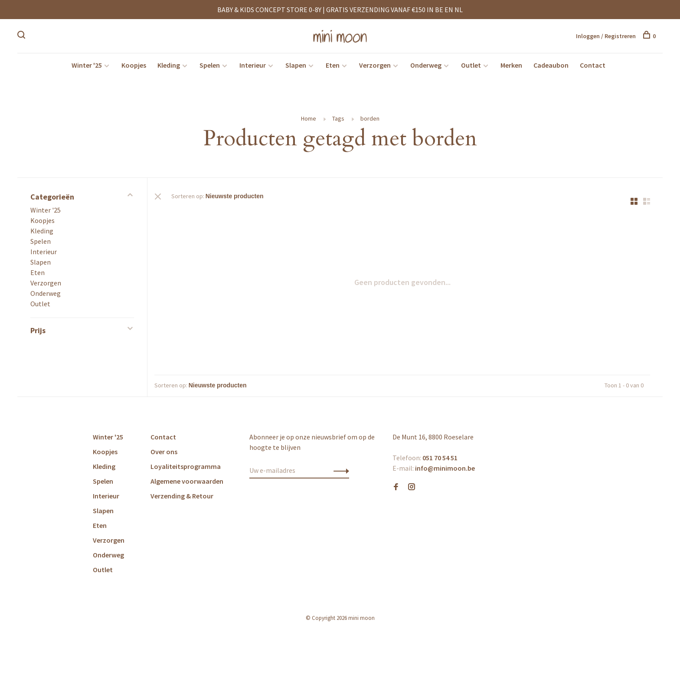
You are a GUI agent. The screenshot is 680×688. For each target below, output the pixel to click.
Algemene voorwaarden (186, 484)
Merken (511, 67)
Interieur (252, 67)
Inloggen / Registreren (606, 36)
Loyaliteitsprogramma (185, 469)
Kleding (168, 67)
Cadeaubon (551, 67)
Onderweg (425, 67)
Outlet (471, 67)
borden (369, 121)
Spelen (209, 67)
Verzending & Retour (181, 499)
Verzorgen (375, 67)
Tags (338, 121)
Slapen (295, 67)
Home (308, 121)
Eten (333, 67)
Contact (592, 67)
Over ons (163, 454)
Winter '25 (87, 67)
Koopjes (133, 67)
